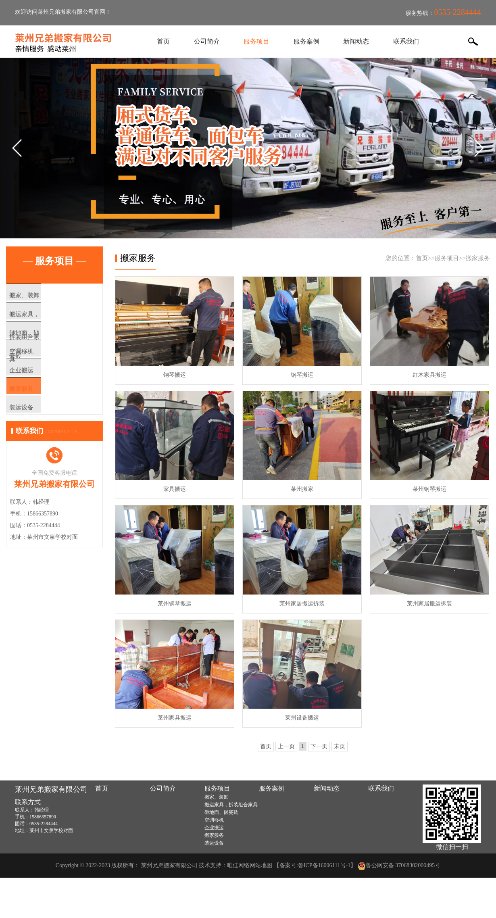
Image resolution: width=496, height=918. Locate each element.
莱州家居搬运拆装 (302, 604)
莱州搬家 (302, 489)
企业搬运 (37, 391)
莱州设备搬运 (302, 718)
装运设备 (37, 438)
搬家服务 (37, 414)
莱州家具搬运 (175, 718)
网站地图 (261, 865)
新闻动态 (355, 41)
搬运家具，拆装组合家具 (58, 319)
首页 (165, 41)
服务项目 (257, 41)
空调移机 (37, 367)
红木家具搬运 (429, 375)
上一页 (286, 746)
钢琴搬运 (174, 375)
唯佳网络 (238, 865)
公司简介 (208, 41)
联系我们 (404, 41)
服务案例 (306, 41)
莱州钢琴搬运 (429, 489)
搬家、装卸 (40, 295)
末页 (339, 746)
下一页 (319, 746)
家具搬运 (174, 489)
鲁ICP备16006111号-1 (324, 865)
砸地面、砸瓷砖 (46, 343)
